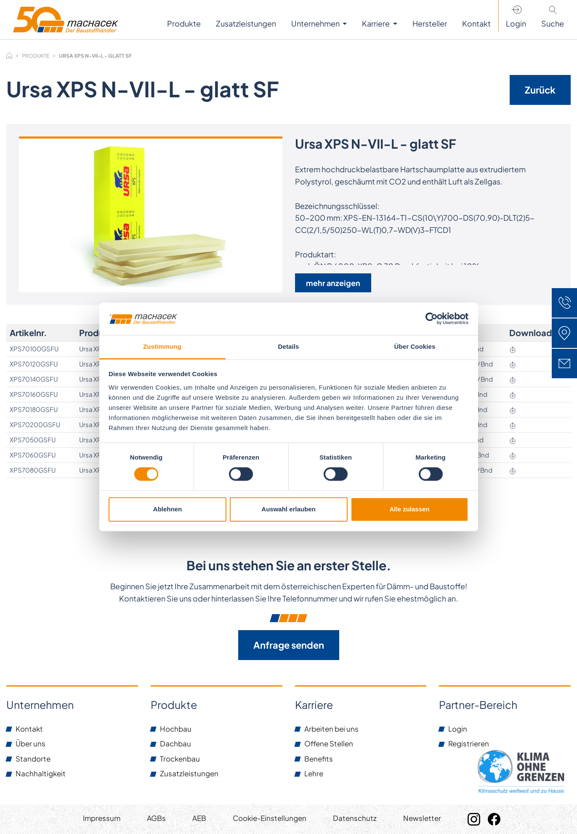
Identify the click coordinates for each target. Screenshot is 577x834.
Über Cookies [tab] (415, 346)
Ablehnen (167, 509)
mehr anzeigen (333, 283)
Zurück (540, 90)
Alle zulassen (409, 509)
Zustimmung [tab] (162, 346)
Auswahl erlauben (288, 509)
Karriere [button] (376, 23)
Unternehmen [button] (316, 23)
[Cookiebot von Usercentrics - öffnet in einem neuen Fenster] (431, 319)
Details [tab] (288, 346)
